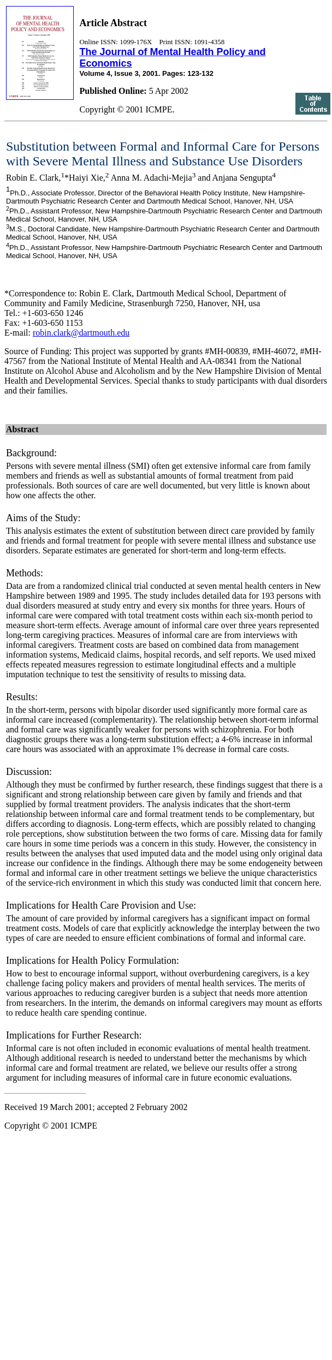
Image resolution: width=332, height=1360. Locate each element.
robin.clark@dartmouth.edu (81, 332)
